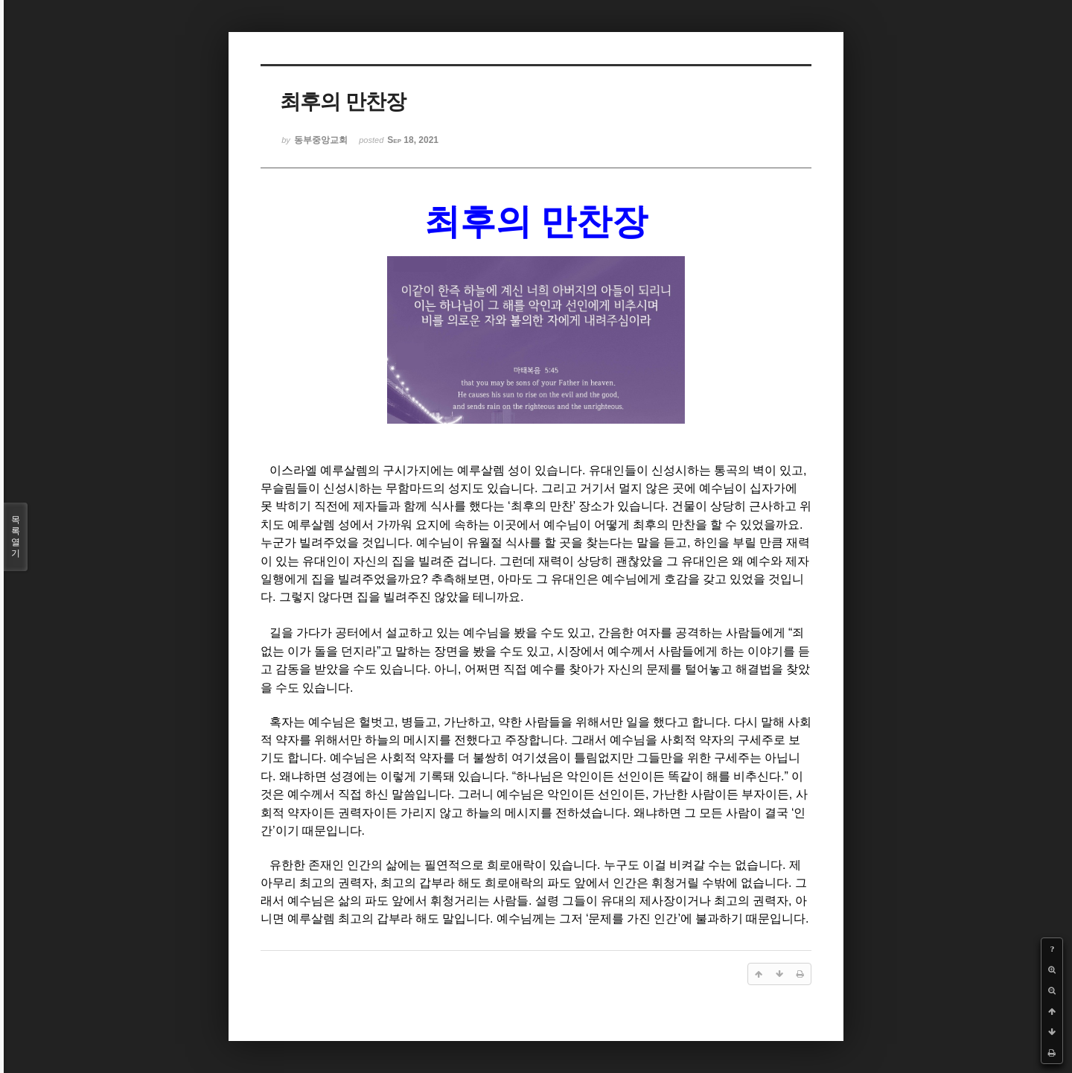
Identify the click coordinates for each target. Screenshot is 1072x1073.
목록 (15, 537)
